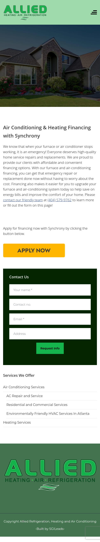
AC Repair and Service (24, 396)
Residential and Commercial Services (36, 405)
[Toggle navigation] (94, 12)
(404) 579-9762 (60, 200)
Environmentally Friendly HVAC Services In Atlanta (47, 414)
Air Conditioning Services (24, 387)
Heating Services (17, 422)
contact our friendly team (23, 200)
